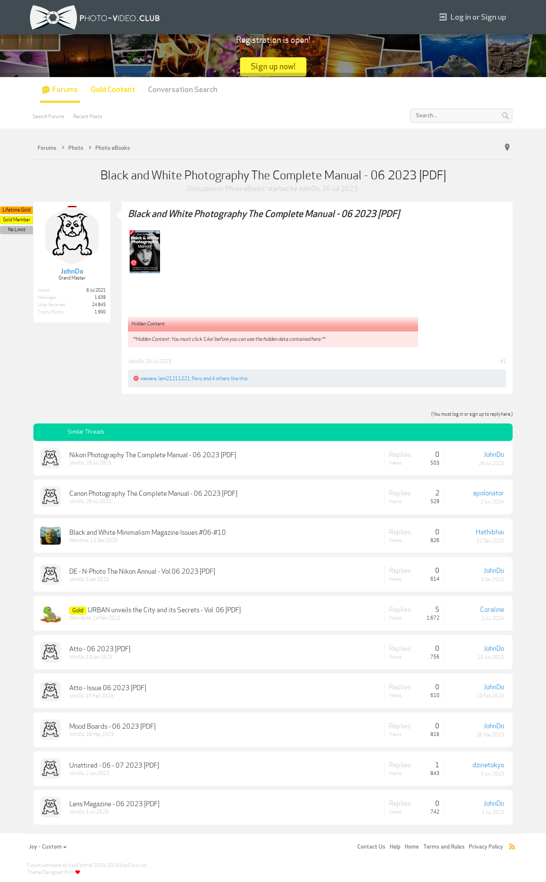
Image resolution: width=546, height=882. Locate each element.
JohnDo (309, 189)
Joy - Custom (47, 846)
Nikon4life (80, 618)
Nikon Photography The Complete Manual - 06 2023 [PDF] (152, 455)
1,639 (100, 297)
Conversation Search (182, 89)
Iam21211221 (174, 378)
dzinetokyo (488, 765)
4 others (221, 378)
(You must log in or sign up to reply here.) (472, 414)
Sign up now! (273, 67)
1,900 (100, 312)
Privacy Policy (486, 846)
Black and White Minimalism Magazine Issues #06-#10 (147, 532)
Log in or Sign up (472, 17)
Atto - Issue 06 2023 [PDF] (107, 688)
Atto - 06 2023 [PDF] (100, 649)
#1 (503, 361)
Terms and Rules (444, 846)
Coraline (492, 609)
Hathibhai (79, 540)
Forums (65, 89)
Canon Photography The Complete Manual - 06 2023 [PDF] (153, 493)
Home (412, 846)
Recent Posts (87, 116)
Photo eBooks (245, 189)
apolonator (488, 493)
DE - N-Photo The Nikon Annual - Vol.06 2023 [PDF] (142, 571)
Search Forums (49, 116)
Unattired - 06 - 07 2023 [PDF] (114, 765)
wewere (148, 378)
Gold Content (113, 89)
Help (395, 846)
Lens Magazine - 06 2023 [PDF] (114, 804)
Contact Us (371, 846)
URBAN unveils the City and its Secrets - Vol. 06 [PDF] (164, 610)
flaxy (197, 378)
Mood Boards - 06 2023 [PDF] (112, 726)
